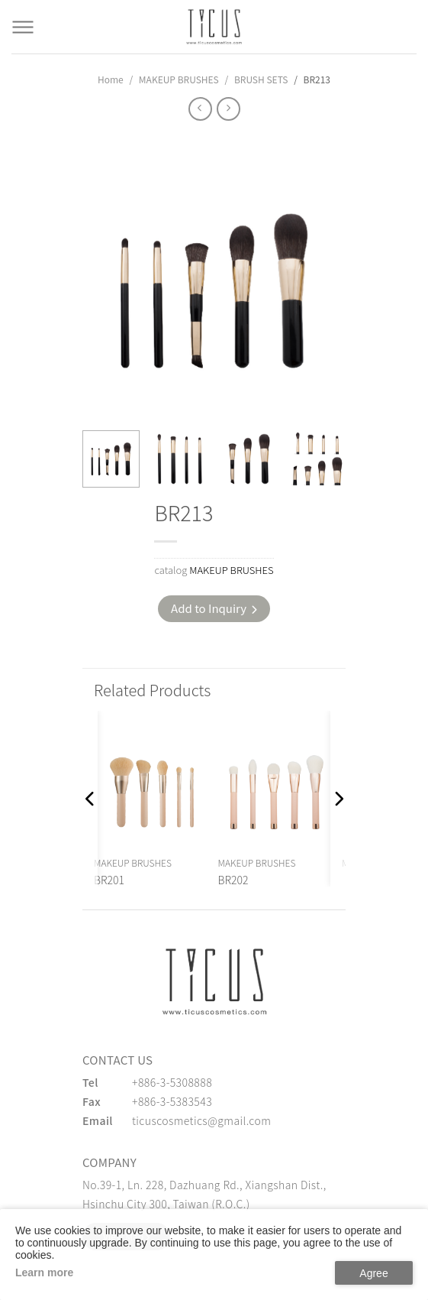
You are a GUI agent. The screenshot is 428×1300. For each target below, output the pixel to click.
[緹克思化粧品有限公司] (214, 981)
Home (111, 79)
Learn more (44, 1272)
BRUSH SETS (261, 79)
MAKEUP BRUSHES (179, 79)
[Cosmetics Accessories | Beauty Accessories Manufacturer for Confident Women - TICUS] (214, 26)
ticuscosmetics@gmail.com (201, 1120)
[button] (90, 799)
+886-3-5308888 (172, 1082)
